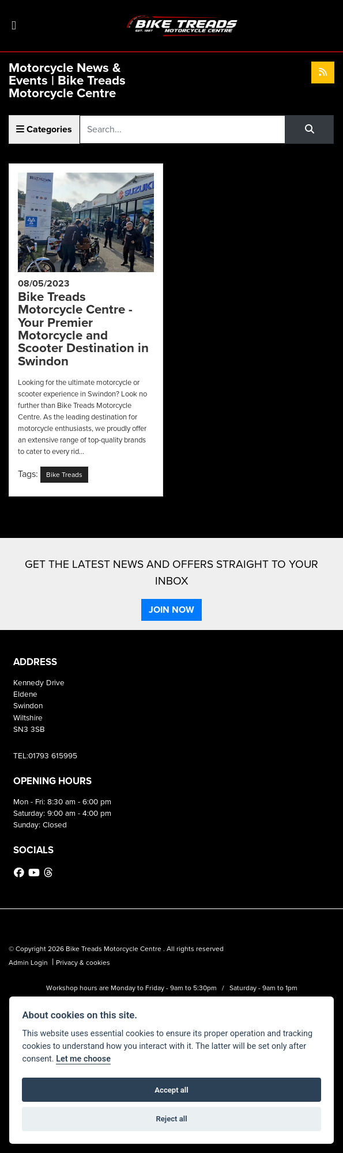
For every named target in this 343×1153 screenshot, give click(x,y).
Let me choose (83, 1059)
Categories (44, 129)
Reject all (171, 1118)
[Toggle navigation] (14, 25)
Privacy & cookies (83, 962)
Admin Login (28, 962)
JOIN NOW (171, 609)
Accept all (171, 1090)
